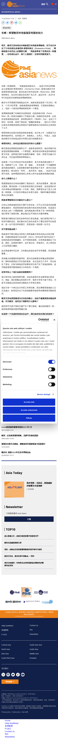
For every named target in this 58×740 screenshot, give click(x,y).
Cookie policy (16, 712)
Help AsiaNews (7, 625)
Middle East (34, 653)
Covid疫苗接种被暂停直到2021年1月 (16, 427)
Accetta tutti (29, 402)
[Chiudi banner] (54, 320)
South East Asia (36, 645)
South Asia (34, 649)
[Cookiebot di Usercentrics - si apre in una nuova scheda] (38, 319)
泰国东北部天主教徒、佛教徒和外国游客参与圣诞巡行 (23, 444)
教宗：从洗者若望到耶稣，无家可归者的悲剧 (19, 435)
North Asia (5, 649)
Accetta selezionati (29, 410)
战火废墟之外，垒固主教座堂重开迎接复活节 (21, 536)
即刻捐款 (10, 681)
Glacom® (25, 712)
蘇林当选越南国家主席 (12, 543)
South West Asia (7, 658)
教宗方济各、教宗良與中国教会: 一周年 (19, 556)
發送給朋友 (7, 28)
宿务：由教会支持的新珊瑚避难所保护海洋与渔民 (23, 549)
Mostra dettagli (43, 394)
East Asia (5, 653)
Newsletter (34, 634)
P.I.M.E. (4, 634)
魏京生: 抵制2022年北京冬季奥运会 (16, 452)
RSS (31, 630)
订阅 (29, 519)
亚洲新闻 (4, 630)
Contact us (34, 625)
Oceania (33, 658)
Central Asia (6, 645)
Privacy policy (5, 712)
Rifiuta (29, 418)
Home (7, 720)
